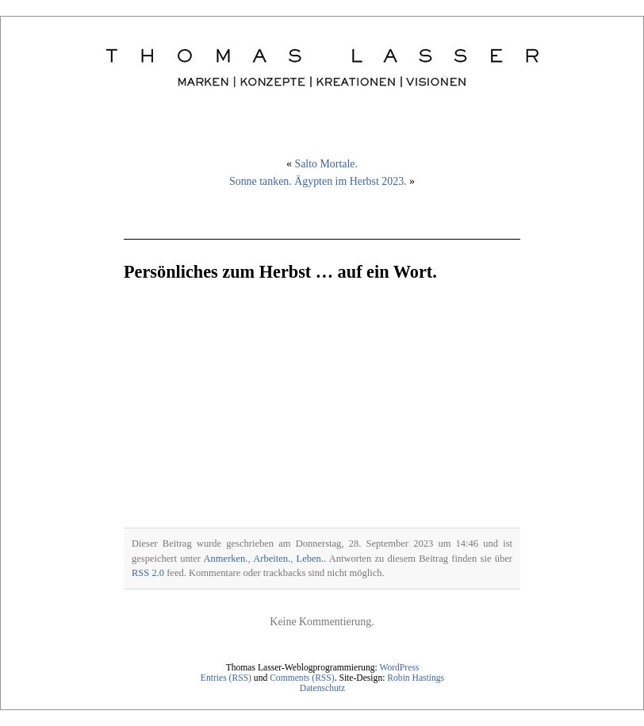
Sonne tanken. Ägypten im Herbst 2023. (318, 181)
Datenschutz (322, 688)
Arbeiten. (271, 558)
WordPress (399, 668)
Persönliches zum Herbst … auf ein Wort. (280, 272)
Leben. (310, 558)
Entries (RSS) (226, 678)
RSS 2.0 (148, 572)
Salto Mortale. (326, 164)
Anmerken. (226, 558)
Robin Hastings (415, 678)
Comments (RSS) (302, 678)
